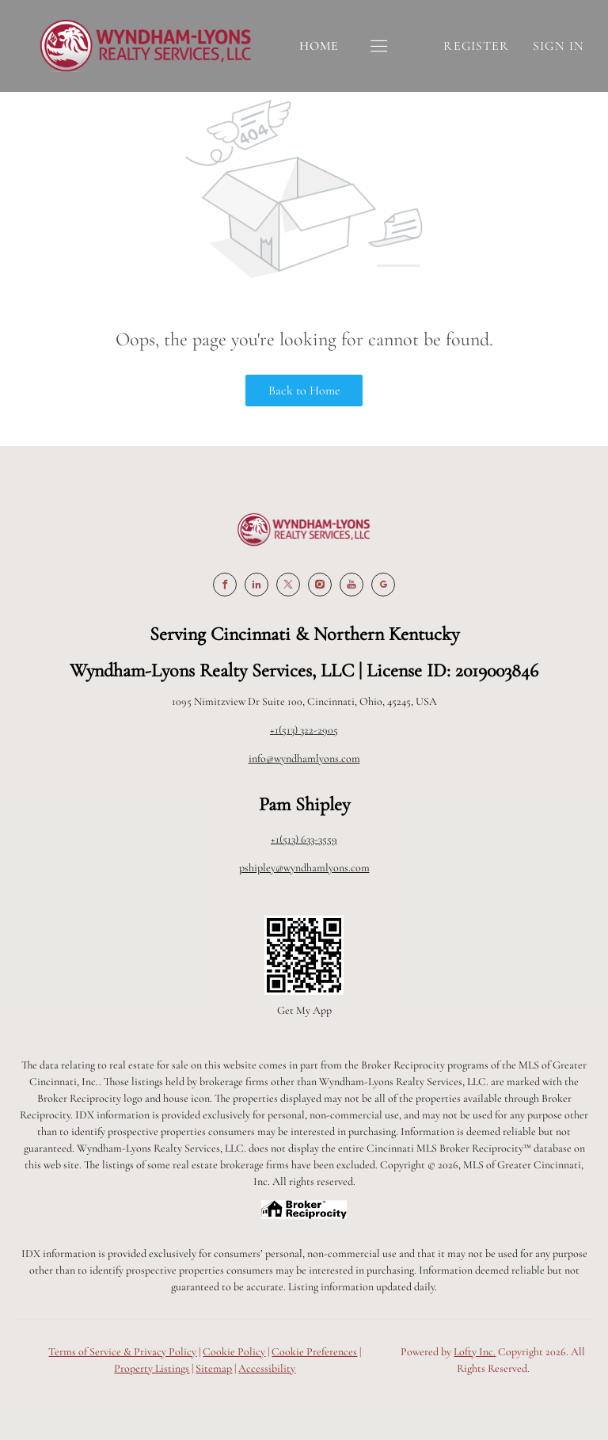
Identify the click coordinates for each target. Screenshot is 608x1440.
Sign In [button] (558, 46)
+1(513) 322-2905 (304, 730)
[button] (379, 46)
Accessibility (266, 1368)
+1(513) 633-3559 (304, 839)
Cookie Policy (234, 1351)
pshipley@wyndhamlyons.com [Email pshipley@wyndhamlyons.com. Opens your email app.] (304, 867)
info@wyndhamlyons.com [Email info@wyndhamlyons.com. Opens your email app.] (304, 758)
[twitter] (288, 584)
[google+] (383, 584)
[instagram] (320, 584)
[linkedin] (256, 584)
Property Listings (151, 1368)
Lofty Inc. (475, 1351)
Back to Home (304, 390)
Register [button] (476, 46)
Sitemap (214, 1368)
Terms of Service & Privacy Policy (122, 1351)
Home (319, 46)
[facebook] (225, 584)
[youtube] (351, 584)
